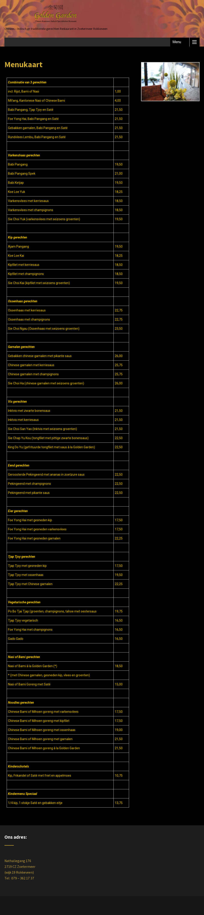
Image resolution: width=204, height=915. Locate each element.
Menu (176, 42)
